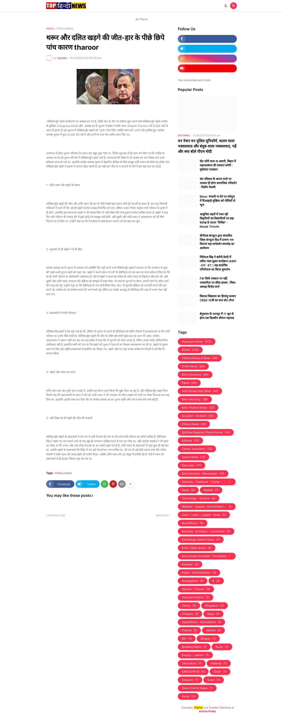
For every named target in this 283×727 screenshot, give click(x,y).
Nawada (190, 564)
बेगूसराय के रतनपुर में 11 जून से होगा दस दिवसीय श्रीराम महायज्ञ (217, 316)
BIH (187, 638)
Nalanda (219, 663)
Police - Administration (199, 572)
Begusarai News (196, 341)
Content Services (220, 707)
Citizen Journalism (197, 449)
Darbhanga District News (201, 539)
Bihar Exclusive (195, 374)
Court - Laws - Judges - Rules (204, 515)
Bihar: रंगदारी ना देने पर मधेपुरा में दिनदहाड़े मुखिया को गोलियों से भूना (217, 201)
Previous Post (56, 515)
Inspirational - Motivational (201, 622)
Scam (213, 680)
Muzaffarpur (192, 523)
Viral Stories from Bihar (200, 391)
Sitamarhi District (195, 597)
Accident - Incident (198, 416)
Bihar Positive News (198, 407)
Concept (186, 707)
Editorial (190, 440)
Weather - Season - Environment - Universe (207, 506)
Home (50, 28)
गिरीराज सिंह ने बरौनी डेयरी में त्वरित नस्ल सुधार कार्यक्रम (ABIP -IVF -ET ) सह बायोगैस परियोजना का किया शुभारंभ (218, 263)
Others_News (65, 28)
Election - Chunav (196, 589)
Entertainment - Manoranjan (203, 473)
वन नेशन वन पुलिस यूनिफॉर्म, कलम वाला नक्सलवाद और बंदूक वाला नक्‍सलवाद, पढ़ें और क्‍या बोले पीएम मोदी (207, 146)
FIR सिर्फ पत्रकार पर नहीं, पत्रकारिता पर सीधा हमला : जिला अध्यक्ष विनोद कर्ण (217, 283)
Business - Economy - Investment (206, 531)
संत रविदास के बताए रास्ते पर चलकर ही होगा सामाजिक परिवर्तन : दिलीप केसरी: (218, 183)
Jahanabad (192, 663)
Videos (189, 605)
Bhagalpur (214, 605)
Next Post (162, 515)
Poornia (189, 630)
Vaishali (213, 630)
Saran (220, 671)
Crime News (193, 366)
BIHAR (190, 350)
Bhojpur (208, 638)
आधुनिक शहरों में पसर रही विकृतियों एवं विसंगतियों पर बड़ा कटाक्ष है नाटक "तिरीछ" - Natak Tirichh (217, 220)
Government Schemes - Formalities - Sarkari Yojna (207, 556)
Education (191, 465)
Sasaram (190, 680)
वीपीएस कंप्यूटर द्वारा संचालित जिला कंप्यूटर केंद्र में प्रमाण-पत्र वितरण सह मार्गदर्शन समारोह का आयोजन (217, 242)
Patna (189, 383)
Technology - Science (198, 498)
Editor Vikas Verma (196, 548)
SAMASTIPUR (193, 671)
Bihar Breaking (195, 399)
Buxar (222, 647)
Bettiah (211, 490)
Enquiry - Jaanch (195, 655)
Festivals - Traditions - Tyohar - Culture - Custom (207, 482)
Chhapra (190, 614)
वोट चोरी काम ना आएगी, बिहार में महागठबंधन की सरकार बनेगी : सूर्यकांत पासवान (218, 165)
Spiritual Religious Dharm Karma (206, 432)
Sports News (193, 457)
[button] (225, 5)
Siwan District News (197, 688)
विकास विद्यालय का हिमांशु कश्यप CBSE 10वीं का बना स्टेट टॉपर (218, 298)
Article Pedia (207, 711)
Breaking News (194, 647)
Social (188, 696)
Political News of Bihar (200, 358)
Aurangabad (192, 581)
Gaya (213, 614)
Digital (198, 707)
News (188, 490)
